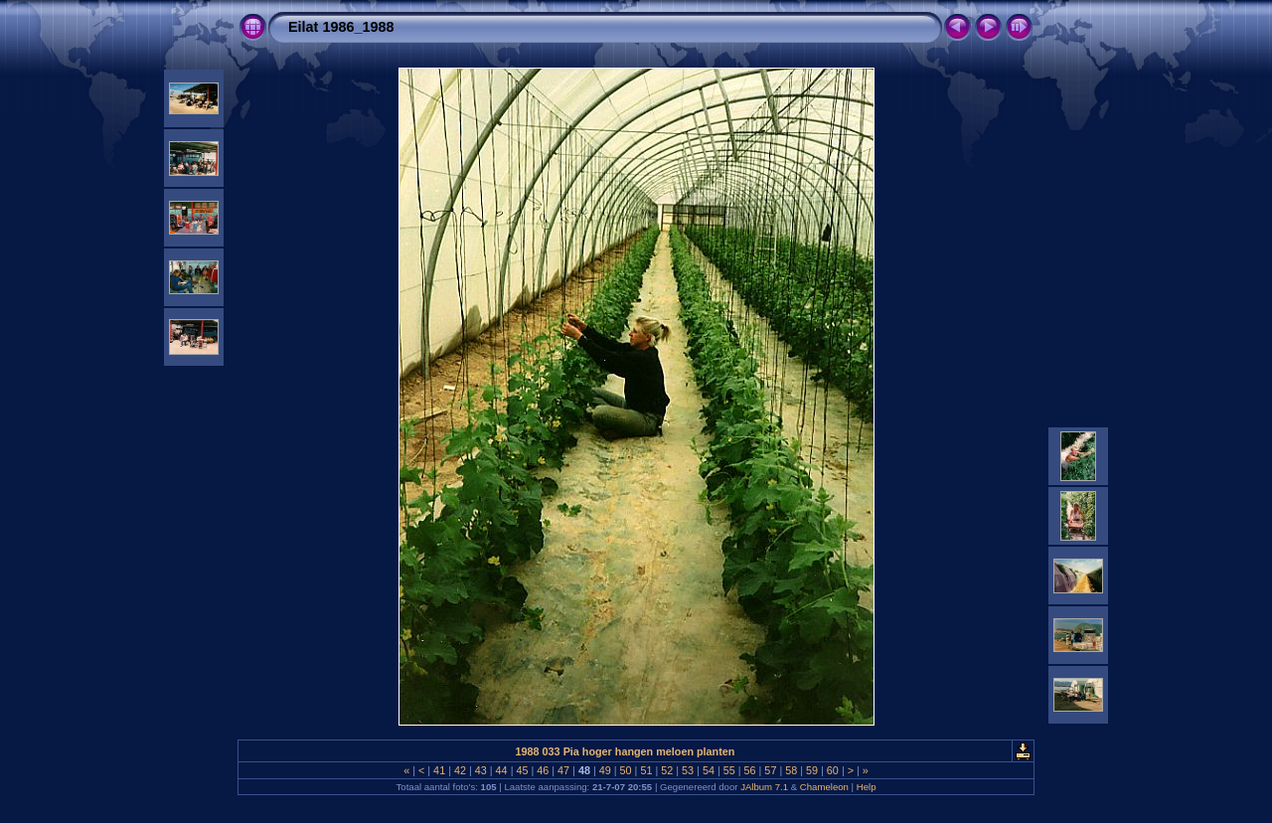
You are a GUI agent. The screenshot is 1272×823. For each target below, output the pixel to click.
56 (750, 770)
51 (646, 770)
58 (791, 770)
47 (563, 770)
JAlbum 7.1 (764, 786)
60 (833, 770)
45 (522, 770)
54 (708, 770)
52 (667, 770)
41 (439, 770)
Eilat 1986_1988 (341, 27)
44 (502, 770)
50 (626, 770)
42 (460, 770)
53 (688, 770)
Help (866, 786)
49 (605, 770)
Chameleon (824, 786)
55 (729, 770)
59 (812, 770)
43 (481, 770)
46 (543, 770)
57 (770, 770)
